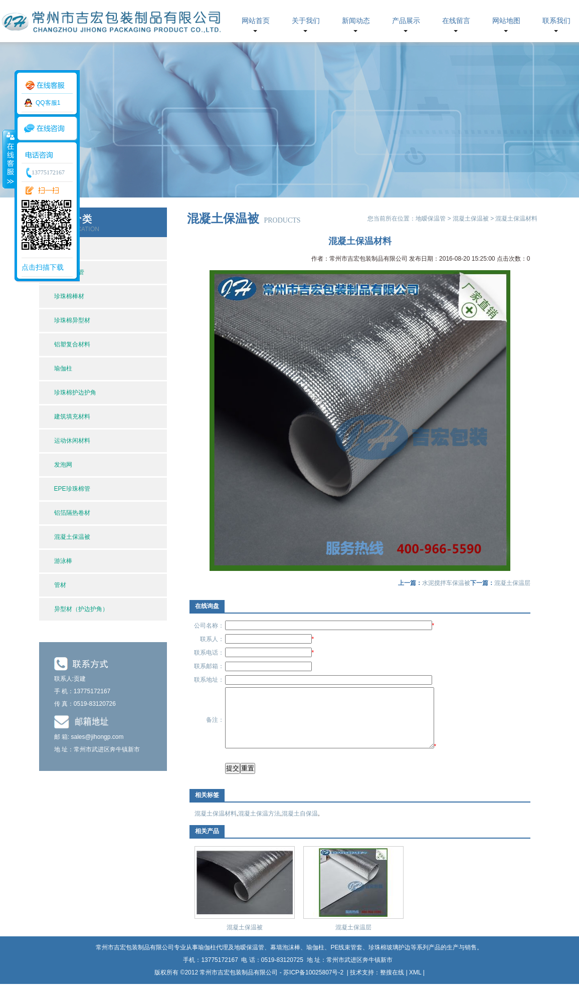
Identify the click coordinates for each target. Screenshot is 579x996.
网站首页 (256, 21)
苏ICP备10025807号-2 (314, 984)
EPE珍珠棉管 (72, 488)
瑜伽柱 (63, 368)
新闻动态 (356, 21)
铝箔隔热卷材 (72, 512)
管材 (60, 584)
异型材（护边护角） (81, 609)
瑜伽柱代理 (213, 959)
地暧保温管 (431, 218)
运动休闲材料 (72, 440)
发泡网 (63, 464)
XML (415, 984)
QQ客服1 (48, 102)
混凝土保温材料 (216, 825)
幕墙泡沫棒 (285, 959)
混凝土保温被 (72, 536)
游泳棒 (63, 560)
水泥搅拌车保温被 (446, 582)
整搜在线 (392, 984)
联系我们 (556, 21)
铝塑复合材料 (72, 344)
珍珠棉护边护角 (75, 392)
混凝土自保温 (300, 825)
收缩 (9, 158)
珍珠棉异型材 (72, 320)
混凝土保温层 (512, 582)
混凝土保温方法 (259, 825)
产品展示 (406, 21)
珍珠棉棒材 (69, 296)
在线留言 (456, 21)
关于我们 (306, 21)
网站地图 (506, 21)
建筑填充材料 (72, 416)
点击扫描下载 (43, 267)
